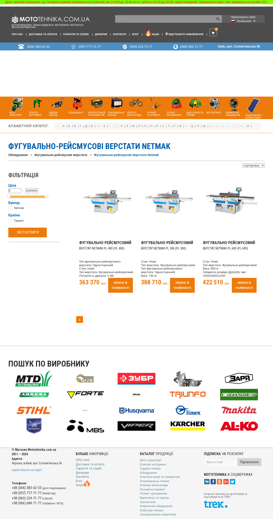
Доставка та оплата (43, 34)
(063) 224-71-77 (141, 46)
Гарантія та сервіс (76, 34)
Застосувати (28, 232)
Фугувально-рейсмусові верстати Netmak (126, 155)
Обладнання (18, 155)
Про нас (17, 34)
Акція (152, 32)
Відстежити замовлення (184, 34)
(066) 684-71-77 (191, 46)
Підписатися (249, 462)
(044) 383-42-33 (38, 46)
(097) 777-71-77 (89, 46)
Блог (135, 34)
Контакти (119, 34)
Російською (244, 21)
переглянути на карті (27, 470)
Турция (19, 220)
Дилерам (101, 34)
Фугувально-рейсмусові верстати (60, 155)
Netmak (19, 208)
